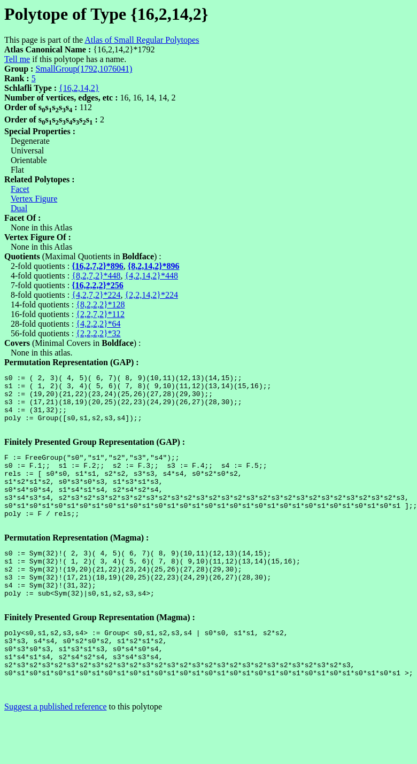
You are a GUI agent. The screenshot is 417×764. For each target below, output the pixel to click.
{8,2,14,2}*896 (154, 266)
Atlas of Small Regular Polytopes (141, 39)
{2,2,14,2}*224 (151, 294)
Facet (20, 189)
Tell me (17, 59)
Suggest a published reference (55, 754)
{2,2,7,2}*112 (100, 314)
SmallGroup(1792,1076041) (83, 68)
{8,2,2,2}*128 (100, 304)
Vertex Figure (34, 198)
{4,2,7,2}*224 (96, 294)
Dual (19, 208)
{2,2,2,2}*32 (98, 333)
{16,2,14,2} (79, 87)
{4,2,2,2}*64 (98, 323)
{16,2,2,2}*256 (97, 285)
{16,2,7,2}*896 (97, 266)
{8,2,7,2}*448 (96, 275)
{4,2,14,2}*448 (151, 275)
